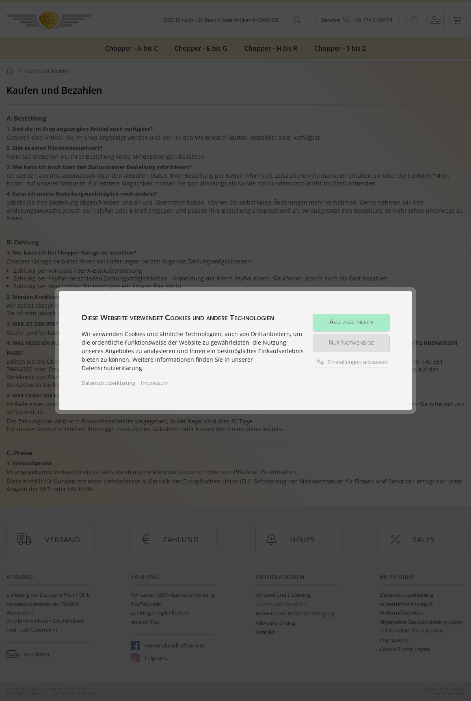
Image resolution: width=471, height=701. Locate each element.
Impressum (155, 382)
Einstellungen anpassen (352, 362)
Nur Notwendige (351, 343)
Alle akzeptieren (351, 322)
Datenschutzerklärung (108, 382)
